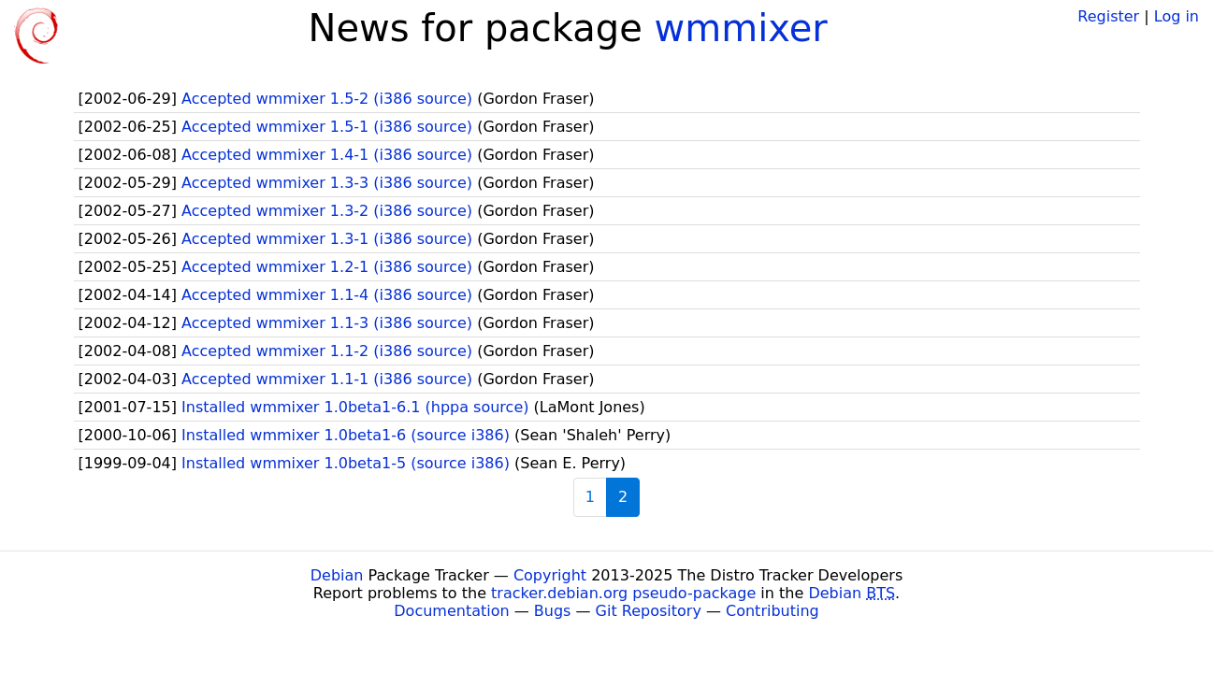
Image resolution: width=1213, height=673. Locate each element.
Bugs (552, 611)
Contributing (772, 611)
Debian (337, 575)
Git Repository (648, 611)
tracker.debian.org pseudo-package (623, 593)
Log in (1176, 16)
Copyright (549, 575)
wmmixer (741, 28)
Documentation (451, 611)
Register (1108, 16)
